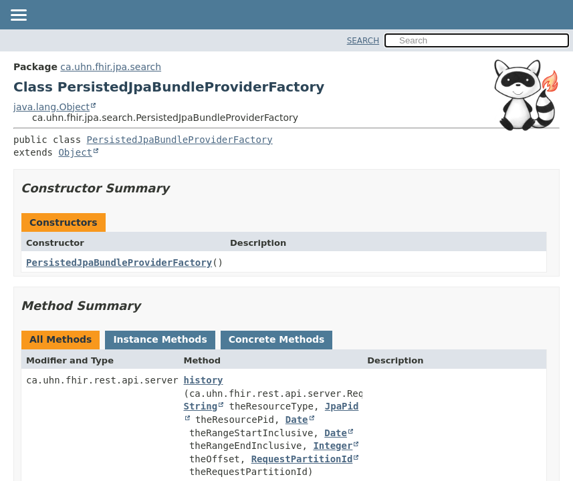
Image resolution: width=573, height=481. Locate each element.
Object (75, 152)
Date (296, 419)
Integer (332, 445)
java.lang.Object (51, 107)
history (203, 380)
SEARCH (363, 40)
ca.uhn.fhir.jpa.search (110, 66)
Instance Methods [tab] (160, 339)
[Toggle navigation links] (18, 16)
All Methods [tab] (60, 339)
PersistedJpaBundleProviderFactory (180, 139)
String (201, 406)
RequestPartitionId (302, 459)
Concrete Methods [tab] (277, 339)
